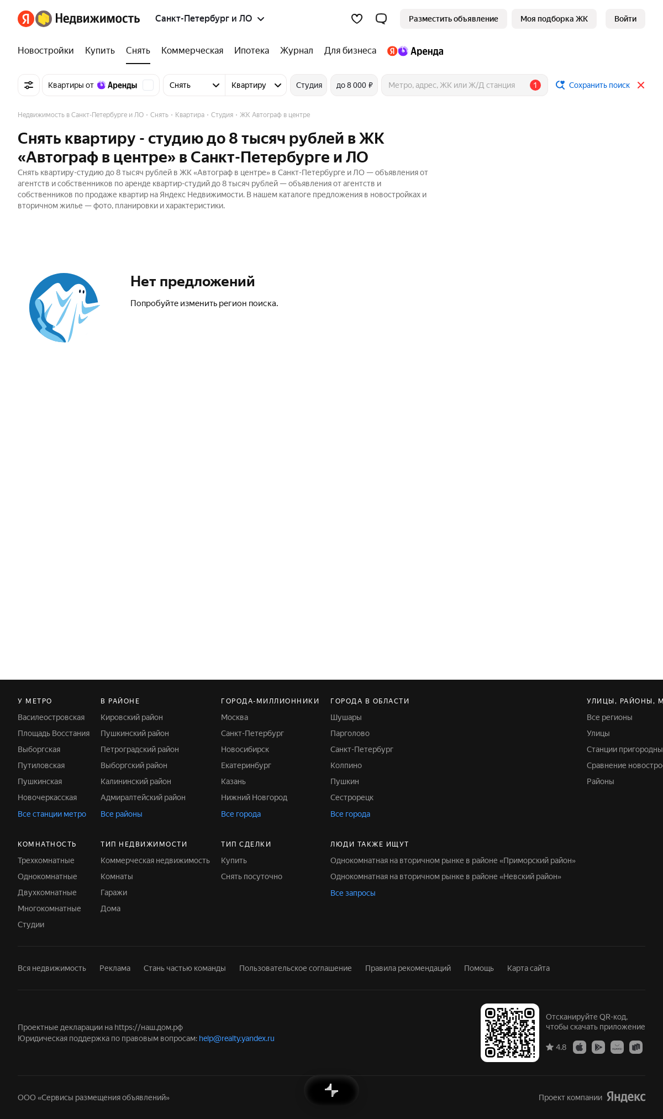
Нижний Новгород (254, 797)
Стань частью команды (185, 968)
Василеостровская (51, 717)
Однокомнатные (47, 876)
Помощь (479, 968)
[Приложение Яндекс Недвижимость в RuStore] (636, 1046)
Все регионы (610, 717)
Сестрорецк (351, 797)
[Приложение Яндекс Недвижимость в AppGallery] (617, 1046)
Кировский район (132, 717)
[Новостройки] (49, 51)
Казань (233, 781)
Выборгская (39, 749)
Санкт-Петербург (252, 733)
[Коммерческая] (192, 51)
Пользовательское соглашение (295, 968)
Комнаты (117, 876)
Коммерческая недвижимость (155, 860)
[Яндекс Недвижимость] (87, 18)
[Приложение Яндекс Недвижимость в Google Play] (598, 1046)
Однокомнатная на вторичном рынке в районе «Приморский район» (453, 860)
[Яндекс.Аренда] (412, 51)
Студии (31, 924)
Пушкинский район (135, 733)
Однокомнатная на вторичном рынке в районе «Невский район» (445, 876)
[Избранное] (357, 19)
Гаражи (114, 892)
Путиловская (41, 765)
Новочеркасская (47, 797)
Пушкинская (40, 781)
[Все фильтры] (29, 85)
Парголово (350, 733)
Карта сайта (528, 968)
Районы (600, 781)
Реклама (114, 968)
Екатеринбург (246, 765)
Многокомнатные (49, 908)
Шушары (346, 717)
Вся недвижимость (52, 968)
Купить (234, 860)
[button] (381, 19)
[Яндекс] (26, 18)
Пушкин (344, 781)
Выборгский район (134, 765)
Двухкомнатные (47, 892)
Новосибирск (245, 749)
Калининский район (136, 781)
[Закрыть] (640, 85)
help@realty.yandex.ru (237, 1038)
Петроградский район (140, 749)
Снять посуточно (251, 876)
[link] (625, 19)
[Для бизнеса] (350, 51)
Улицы (598, 733)
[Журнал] (297, 51)
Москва (234, 717)
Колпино (346, 765)
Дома (110, 908)
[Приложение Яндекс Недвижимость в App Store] (579, 1046)
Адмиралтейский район (143, 797)
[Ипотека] (252, 51)
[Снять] (138, 51)
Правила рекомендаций (408, 968)
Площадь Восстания (54, 733)
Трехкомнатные (46, 860)
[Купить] (100, 51)
